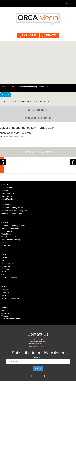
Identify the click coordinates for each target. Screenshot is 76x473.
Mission (4, 300)
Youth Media (6, 277)
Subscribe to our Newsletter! (12, 320)
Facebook (5, 335)
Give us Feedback (38, 118)
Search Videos (7, 230)
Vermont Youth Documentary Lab (14, 253)
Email (37, 400)
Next (73, 176)
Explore (29, 35)
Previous (3, 176)
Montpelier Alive (16, 137)
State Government (8, 236)
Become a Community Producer (13, 268)
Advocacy (5, 356)
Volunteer (5, 359)
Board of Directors (8, 306)
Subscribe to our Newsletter (11, 341)
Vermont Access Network (10, 361)
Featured (4, 233)
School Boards (7, 242)
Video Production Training (11, 279)
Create (50, 35)
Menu (68, 3)
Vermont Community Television (13, 250)
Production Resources (9, 274)
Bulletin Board (6, 288)
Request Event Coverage (11, 282)
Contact (4, 317)
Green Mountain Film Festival (12, 256)
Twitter (3, 338)
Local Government (8, 239)
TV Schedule (37, 110)
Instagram (5, 332)
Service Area (6, 309)
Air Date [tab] (5, 94)
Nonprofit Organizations (10, 271)
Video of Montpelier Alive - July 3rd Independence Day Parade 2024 (38, 62)
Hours (3, 314)
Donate (4, 353)
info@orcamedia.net (40, 389)
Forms (3, 285)
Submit (38, 411)
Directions (5, 311)
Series (3, 244)
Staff (3, 303)
